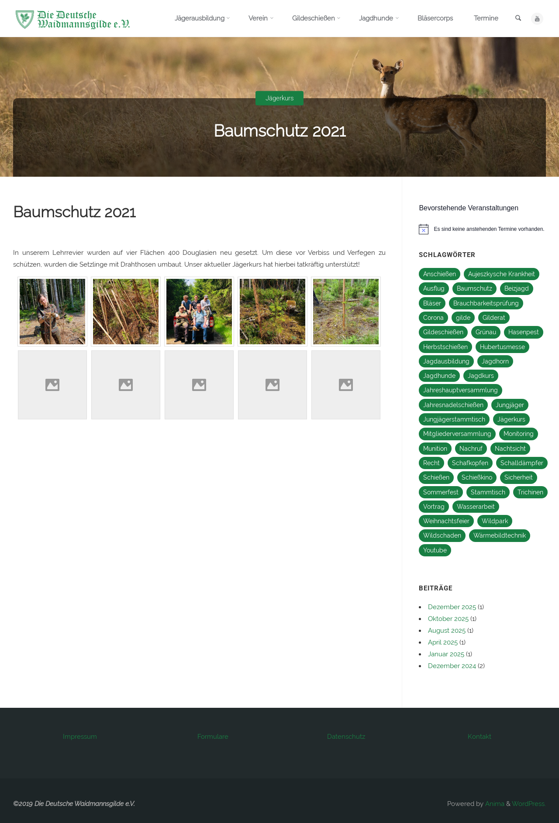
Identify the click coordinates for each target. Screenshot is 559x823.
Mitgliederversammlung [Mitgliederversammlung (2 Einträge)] (457, 433)
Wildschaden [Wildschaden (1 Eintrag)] (442, 535)
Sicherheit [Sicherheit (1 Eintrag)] (518, 477)
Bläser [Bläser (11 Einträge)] (432, 303)
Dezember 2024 (452, 666)
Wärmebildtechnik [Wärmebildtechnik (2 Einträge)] (499, 535)
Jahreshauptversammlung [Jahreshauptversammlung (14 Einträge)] (460, 390)
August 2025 (447, 630)
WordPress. (529, 804)
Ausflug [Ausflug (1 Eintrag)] (434, 288)
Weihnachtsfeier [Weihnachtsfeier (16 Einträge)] (446, 521)
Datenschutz (346, 737)
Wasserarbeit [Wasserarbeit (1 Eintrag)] (476, 506)
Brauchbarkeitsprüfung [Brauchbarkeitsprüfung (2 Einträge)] (486, 303)
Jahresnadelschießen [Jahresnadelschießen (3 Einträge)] (453, 404)
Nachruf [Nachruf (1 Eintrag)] (471, 448)
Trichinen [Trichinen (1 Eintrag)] (530, 492)
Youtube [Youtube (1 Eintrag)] (435, 550)
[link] (518, 19)
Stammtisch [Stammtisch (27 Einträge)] (488, 492)
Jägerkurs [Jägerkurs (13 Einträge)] (511, 419)
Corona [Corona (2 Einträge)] (433, 317)
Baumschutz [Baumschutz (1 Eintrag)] (474, 288)
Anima (493, 804)
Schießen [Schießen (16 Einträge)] (436, 477)
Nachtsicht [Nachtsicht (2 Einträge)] (510, 448)
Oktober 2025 (448, 619)
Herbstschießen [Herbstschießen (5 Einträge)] (445, 346)
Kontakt (479, 737)
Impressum (80, 737)
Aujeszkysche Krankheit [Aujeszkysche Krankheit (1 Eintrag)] (501, 274)
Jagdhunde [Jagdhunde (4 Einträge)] (439, 375)
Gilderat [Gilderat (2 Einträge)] (494, 317)
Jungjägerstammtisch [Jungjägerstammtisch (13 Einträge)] (454, 419)
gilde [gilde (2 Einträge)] (463, 317)
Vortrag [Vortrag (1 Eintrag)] (434, 506)
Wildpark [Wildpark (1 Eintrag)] (495, 521)
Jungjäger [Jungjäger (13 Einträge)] (510, 404)
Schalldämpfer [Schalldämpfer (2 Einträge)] (521, 463)
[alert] (485, 229)
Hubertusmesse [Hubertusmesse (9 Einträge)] (502, 346)
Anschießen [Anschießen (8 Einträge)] (439, 274)
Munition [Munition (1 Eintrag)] (435, 448)
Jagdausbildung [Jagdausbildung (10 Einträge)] (446, 361)
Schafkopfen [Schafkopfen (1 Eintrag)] (470, 463)
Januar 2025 (446, 654)
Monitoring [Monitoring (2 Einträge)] (519, 433)
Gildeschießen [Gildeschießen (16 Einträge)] (443, 332)
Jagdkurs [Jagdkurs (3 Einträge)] (481, 375)
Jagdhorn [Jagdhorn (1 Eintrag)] (495, 361)
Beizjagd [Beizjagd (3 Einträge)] (516, 288)
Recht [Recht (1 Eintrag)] (431, 463)
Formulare (212, 737)
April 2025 (443, 642)
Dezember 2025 (452, 607)
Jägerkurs (280, 98)
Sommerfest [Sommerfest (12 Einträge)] (441, 492)
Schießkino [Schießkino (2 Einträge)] (477, 477)
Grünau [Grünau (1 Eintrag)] (486, 332)
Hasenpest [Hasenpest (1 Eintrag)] (523, 332)
